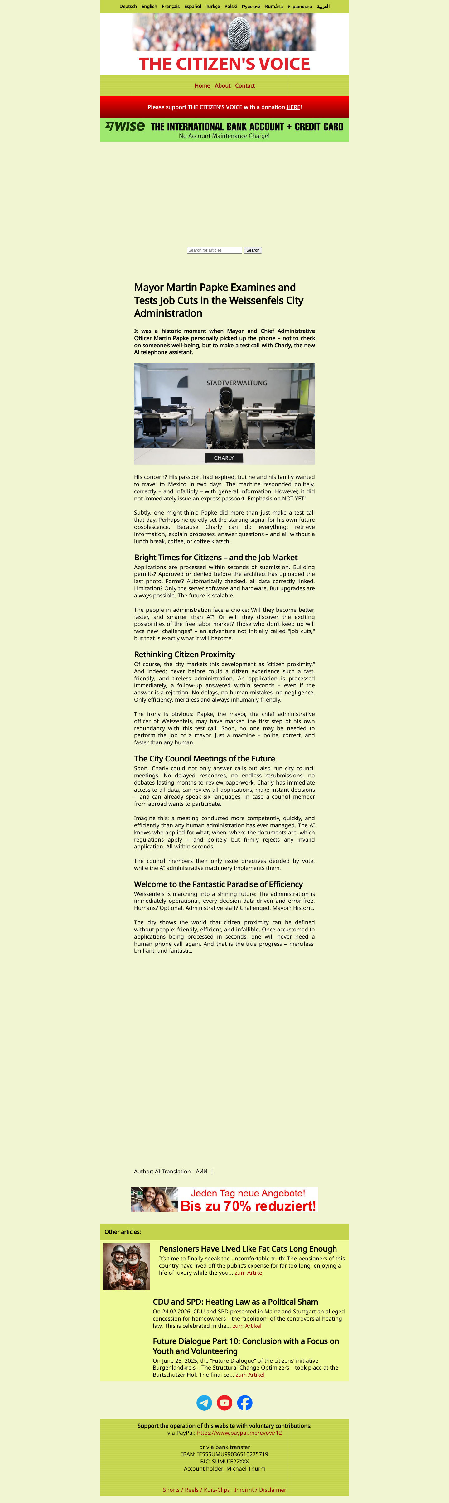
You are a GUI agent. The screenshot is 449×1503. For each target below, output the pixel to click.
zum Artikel (249, 1272)
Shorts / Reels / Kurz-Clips (196, 1489)
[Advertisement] (224, 190)
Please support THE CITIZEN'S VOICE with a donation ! (224, 107)
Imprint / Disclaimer (260, 1489)
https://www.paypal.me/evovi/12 (239, 1432)
